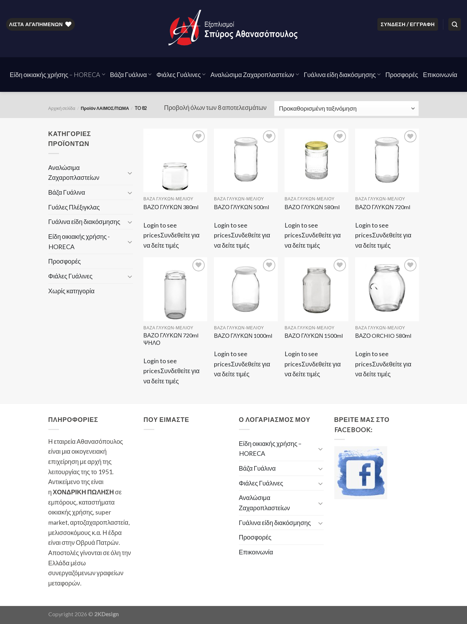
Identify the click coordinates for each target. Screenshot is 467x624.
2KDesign (106, 614)
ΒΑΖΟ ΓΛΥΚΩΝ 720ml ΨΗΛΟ (171, 339)
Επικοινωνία (440, 74)
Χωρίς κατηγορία (71, 291)
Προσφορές (401, 74)
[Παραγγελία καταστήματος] (346, 108)
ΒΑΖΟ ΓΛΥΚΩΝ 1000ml (243, 335)
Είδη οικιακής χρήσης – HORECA (57, 74)
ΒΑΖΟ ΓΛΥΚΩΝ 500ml (241, 207)
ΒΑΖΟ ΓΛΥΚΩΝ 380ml (171, 207)
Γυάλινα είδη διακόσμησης (342, 74)
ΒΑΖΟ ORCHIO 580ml (383, 335)
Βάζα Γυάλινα (131, 74)
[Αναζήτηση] (454, 24)
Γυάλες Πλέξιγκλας (74, 207)
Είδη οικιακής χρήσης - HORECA (79, 241)
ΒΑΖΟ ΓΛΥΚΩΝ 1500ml (314, 335)
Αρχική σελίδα (62, 108)
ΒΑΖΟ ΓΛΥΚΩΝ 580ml (312, 207)
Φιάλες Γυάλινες (180, 74)
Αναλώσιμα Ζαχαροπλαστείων (254, 74)
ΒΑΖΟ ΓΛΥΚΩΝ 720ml (383, 207)
